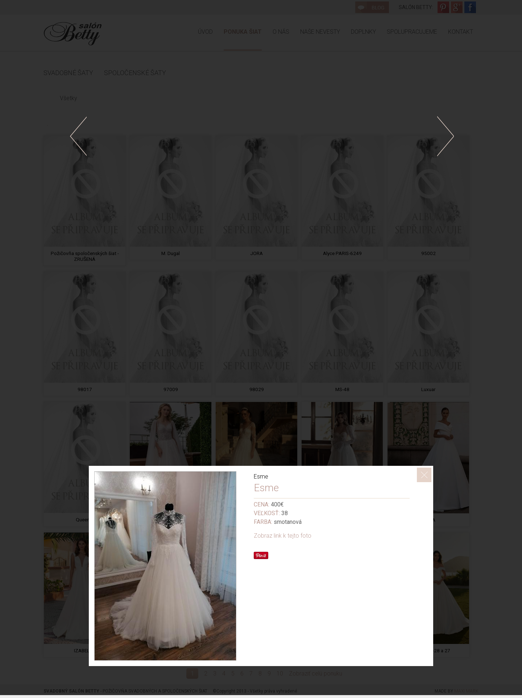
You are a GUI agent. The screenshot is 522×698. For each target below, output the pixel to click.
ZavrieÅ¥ (424, 475)
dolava (78, 136)
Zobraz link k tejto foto (282, 535)
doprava (445, 136)
